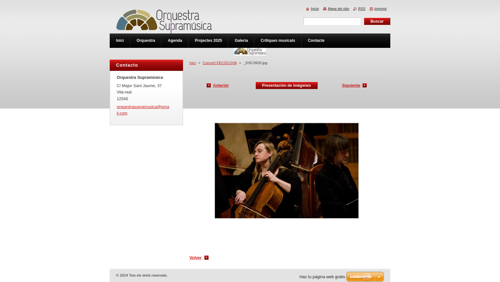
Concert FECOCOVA (220, 63)
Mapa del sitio (338, 9)
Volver (195, 257)
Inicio (315, 9)
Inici (192, 63)
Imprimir (380, 9)
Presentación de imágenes (286, 85)
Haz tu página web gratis (322, 276)
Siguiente (351, 85)
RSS (361, 9)
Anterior (221, 85)
